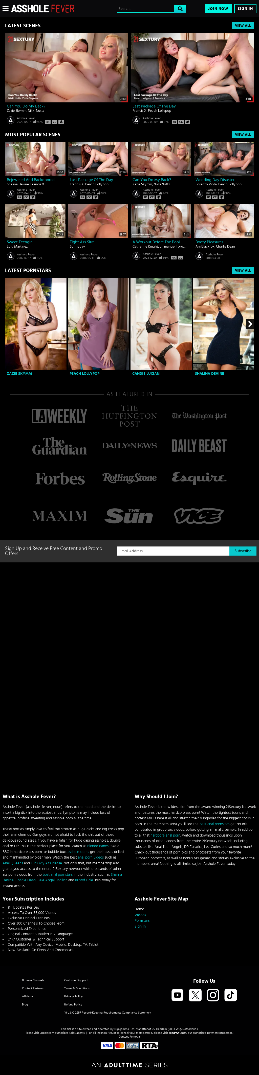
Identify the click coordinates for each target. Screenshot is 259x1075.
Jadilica (61, 880)
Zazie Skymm (16, 111)
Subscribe (242, 551)
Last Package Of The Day (154, 106)
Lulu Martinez (17, 246)
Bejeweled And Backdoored (31, 180)
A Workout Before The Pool (156, 242)
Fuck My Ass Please (46, 863)
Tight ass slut (82, 242)
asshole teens (78, 852)
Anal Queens (13, 863)
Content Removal (130, 1036)
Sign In (245, 9)
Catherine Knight (145, 246)
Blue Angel (46, 880)
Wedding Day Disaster (215, 180)
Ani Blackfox (205, 246)
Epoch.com (47, 1032)
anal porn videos (91, 857)
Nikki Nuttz (36, 111)
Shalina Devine (18, 184)
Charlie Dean (225, 246)
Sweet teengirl (20, 242)
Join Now (218, 9)
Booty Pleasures (209, 242)
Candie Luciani (146, 374)
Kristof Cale (84, 880)
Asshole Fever (26, 118)
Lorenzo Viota (206, 184)
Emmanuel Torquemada (177, 246)
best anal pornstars (58, 874)
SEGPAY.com (177, 1032)
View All (243, 26)
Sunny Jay (77, 246)
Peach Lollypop (159, 111)
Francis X (139, 111)
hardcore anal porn (165, 835)
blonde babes (98, 846)
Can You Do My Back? (26, 106)
